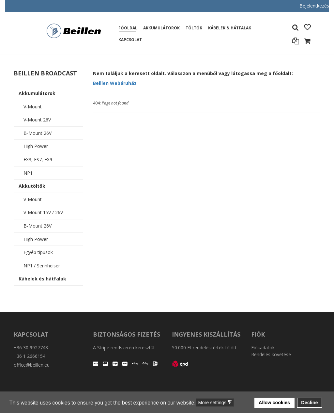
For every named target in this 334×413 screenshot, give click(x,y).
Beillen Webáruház (115, 83)
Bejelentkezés (314, 6)
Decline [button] (309, 402)
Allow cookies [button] (274, 402)
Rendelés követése (271, 354)
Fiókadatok (263, 347)
